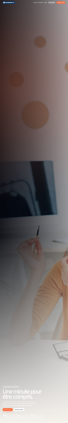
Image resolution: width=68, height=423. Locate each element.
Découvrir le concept (19, 409)
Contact (45, 2)
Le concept (35, 2)
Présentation (40, 2)
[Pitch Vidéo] (9, 2)
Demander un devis (60, 2)
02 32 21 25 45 (51, 2)
